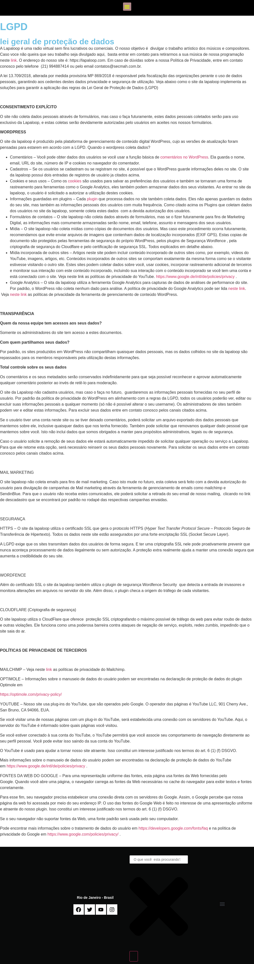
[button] (127, 6)
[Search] (133, 956)
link (14, 60)
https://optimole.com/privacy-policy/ (31, 694)
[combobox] (158, 859)
